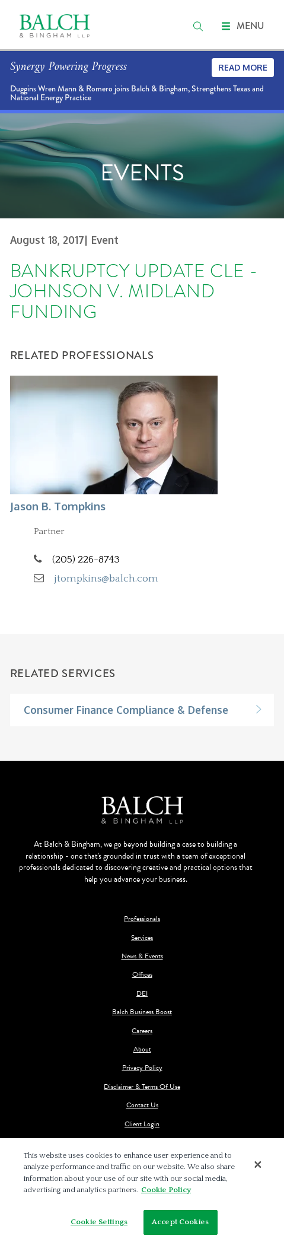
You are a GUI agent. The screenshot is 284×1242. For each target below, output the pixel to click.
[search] (198, 26)
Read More (242, 67)
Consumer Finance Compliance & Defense (126, 709)
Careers (142, 1031)
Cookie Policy (166, 1193)
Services (142, 938)
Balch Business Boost (142, 1012)
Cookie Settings (99, 1225)
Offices (142, 975)
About (142, 1049)
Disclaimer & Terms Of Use (142, 1087)
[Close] (257, 1167)
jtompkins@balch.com (106, 578)
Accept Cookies (180, 1225)
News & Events (142, 956)
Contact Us (142, 1105)
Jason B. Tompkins (58, 506)
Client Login (142, 1124)
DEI (142, 994)
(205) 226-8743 (86, 559)
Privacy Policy (142, 1068)
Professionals (142, 919)
